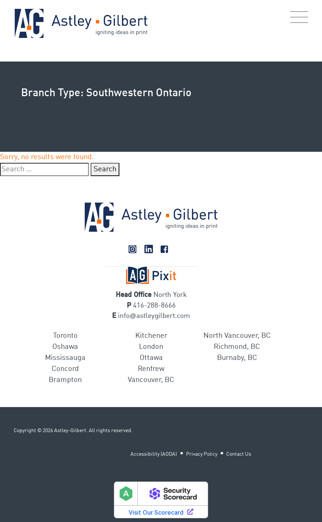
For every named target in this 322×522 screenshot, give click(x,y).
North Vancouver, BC (237, 336)
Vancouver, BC (151, 380)
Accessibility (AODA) (153, 454)
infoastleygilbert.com (154, 315)
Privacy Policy (201, 454)
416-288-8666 (154, 305)
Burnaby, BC (237, 358)
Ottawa (151, 358)
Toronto (65, 336)
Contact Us (238, 454)
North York (170, 294)
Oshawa (65, 347)
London (151, 347)
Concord (65, 369)
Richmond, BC (237, 347)
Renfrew (151, 369)
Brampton (65, 380)
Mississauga (65, 358)
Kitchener (151, 336)
